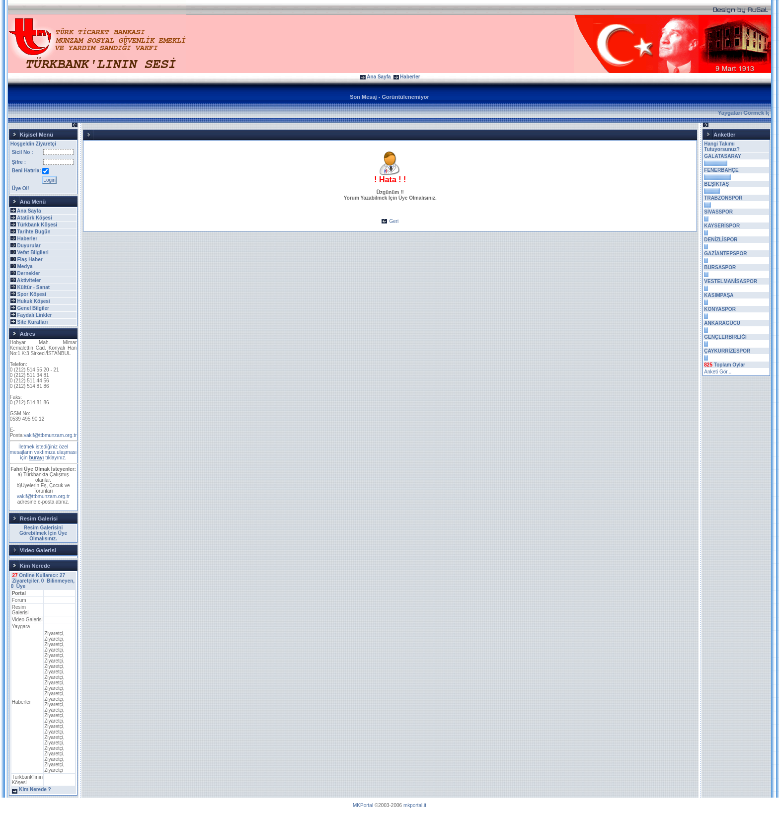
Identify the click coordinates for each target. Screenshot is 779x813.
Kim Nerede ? (35, 789)
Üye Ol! (20, 188)
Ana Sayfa (378, 76)
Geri (393, 221)
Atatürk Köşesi (34, 218)
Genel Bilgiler (33, 308)
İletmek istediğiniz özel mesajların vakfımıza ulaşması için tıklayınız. (43, 452)
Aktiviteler (29, 280)
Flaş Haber (29, 259)
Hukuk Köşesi (33, 301)
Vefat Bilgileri (32, 252)
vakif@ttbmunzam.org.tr (50, 435)
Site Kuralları (32, 322)
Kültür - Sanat (33, 287)
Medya (24, 266)
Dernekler (28, 273)
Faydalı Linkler (34, 315)
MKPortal (363, 805)
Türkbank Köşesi (37, 224)
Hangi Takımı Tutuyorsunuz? (721, 146)
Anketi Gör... (717, 371)
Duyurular (28, 245)
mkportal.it (414, 805)
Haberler (410, 76)
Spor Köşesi (31, 294)
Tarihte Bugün (33, 231)
